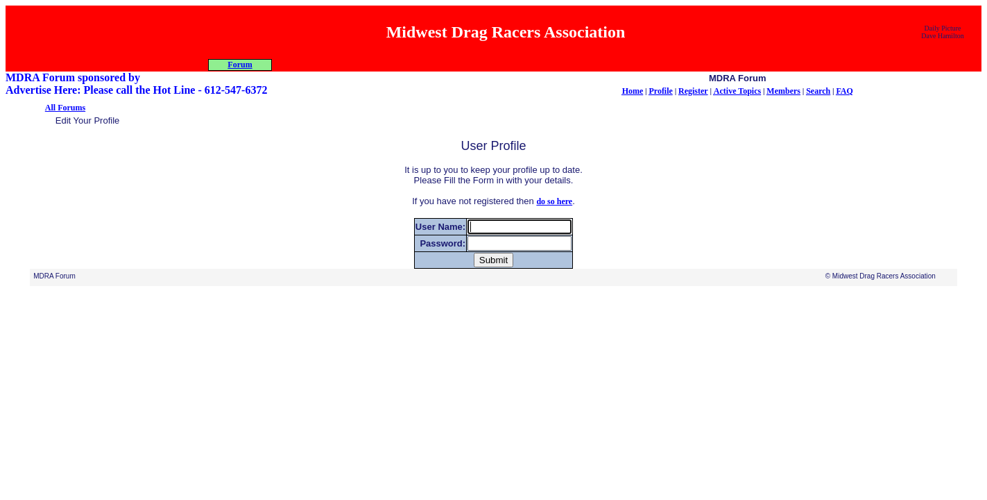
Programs (400, 64)
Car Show (588, 64)
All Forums (65, 120)
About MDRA (338, 64)
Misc (525, 64)
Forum (650, 64)
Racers (463, 64)
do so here (554, 214)
